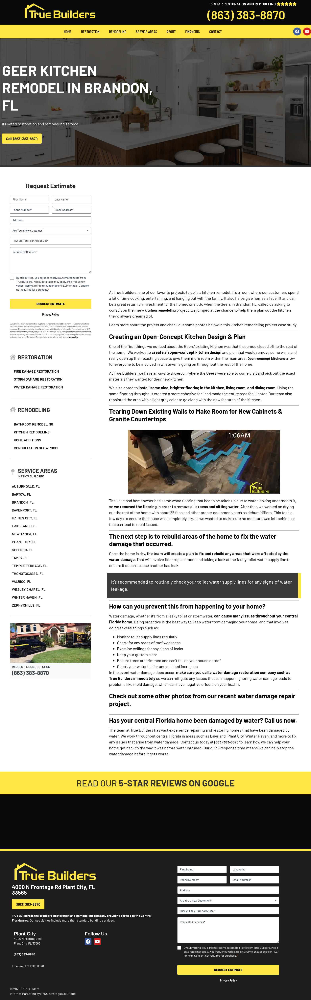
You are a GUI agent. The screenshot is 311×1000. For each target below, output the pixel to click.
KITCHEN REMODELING (32, 432)
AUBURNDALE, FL (26, 486)
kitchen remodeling (160, 310)
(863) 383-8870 (246, 15)
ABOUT (171, 31)
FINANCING (192, 31)
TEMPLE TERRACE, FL (29, 565)
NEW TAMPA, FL (24, 534)
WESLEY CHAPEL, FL (28, 589)
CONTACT (215, 31)
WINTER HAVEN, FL (27, 597)
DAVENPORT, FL (24, 510)
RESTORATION (90, 31)
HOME (68, 31)
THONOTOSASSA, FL (27, 573)
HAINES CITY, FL (25, 518)
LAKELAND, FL (23, 526)
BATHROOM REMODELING (33, 424)
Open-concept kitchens (266, 358)
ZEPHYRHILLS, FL (26, 605)
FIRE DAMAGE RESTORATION (36, 371)
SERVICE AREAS (146, 31)
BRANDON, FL (23, 502)
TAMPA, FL (20, 557)
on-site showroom (172, 373)
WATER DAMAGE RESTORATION (38, 387)
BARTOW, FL (21, 494)
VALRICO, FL (21, 581)
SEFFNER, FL (22, 550)
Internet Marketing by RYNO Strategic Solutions (43, 993)
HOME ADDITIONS (27, 440)
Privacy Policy (50, 314)
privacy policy (72, 337)
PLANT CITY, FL (24, 542)
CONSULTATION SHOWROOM (36, 448)
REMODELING (117, 31)
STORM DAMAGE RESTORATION (38, 379)
